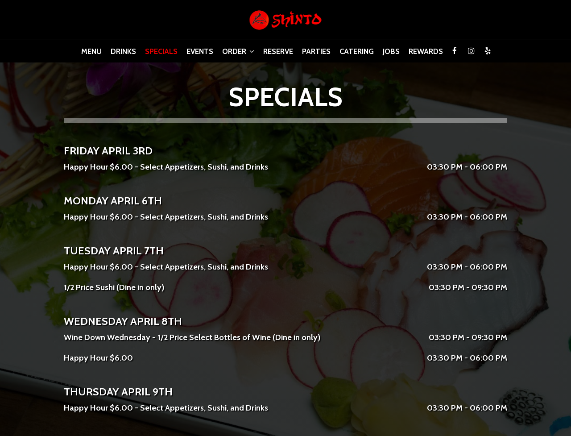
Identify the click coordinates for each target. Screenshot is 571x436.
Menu (91, 51)
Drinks (123, 51)
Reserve (278, 51)
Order (238, 51)
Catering (356, 51)
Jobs (391, 51)
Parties (316, 51)
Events (199, 51)
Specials (161, 51)
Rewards (426, 51)
